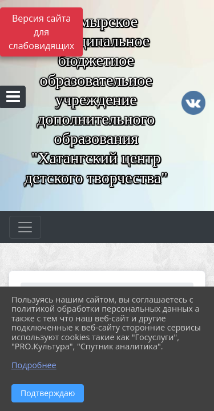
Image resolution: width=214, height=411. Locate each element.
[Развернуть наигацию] (25, 227)
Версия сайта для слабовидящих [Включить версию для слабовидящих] (41, 32)
